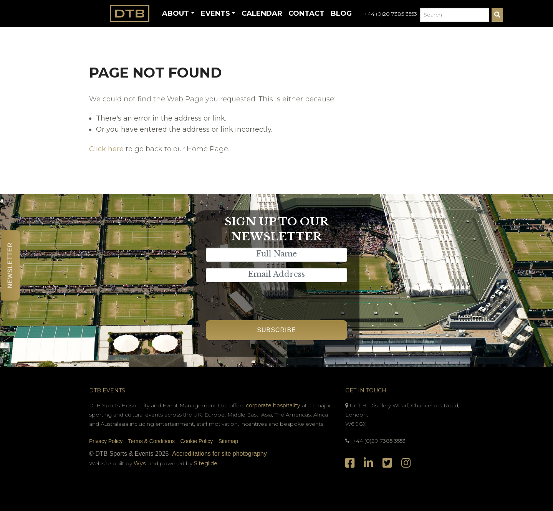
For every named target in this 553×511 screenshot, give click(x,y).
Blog (341, 13)
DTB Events (107, 390)
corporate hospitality (273, 405)
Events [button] (215, 13)
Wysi (141, 463)
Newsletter (10, 265)
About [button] (175, 13)
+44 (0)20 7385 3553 (390, 13)
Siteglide (205, 463)
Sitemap (228, 441)
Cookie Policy (196, 441)
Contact (306, 13)
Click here (106, 149)
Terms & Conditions (151, 441)
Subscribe (276, 330)
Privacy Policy (106, 441)
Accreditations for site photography (219, 453)
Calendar (262, 13)
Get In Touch (365, 390)
